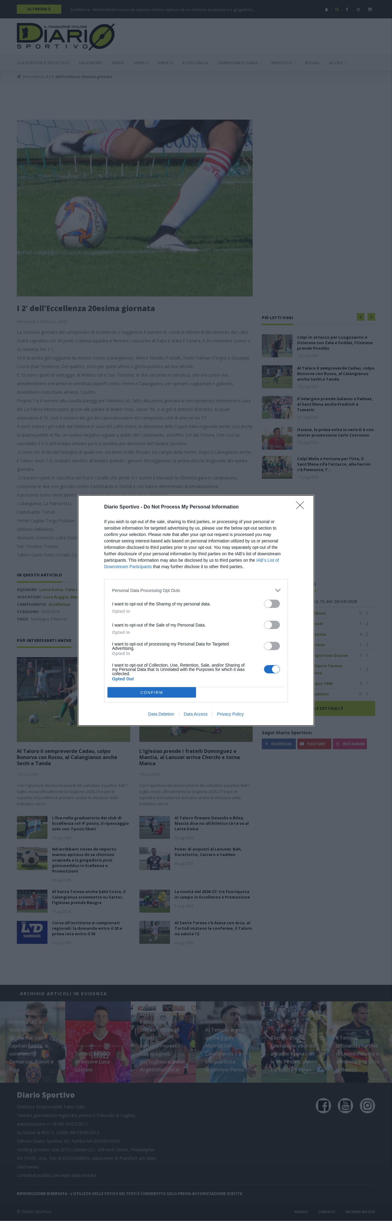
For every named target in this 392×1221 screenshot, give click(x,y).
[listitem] (196, 590)
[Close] (302, 507)
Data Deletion (161, 714)
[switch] (272, 604)
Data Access (196, 714)
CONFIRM (151, 692)
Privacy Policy (230, 714)
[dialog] (196, 610)
